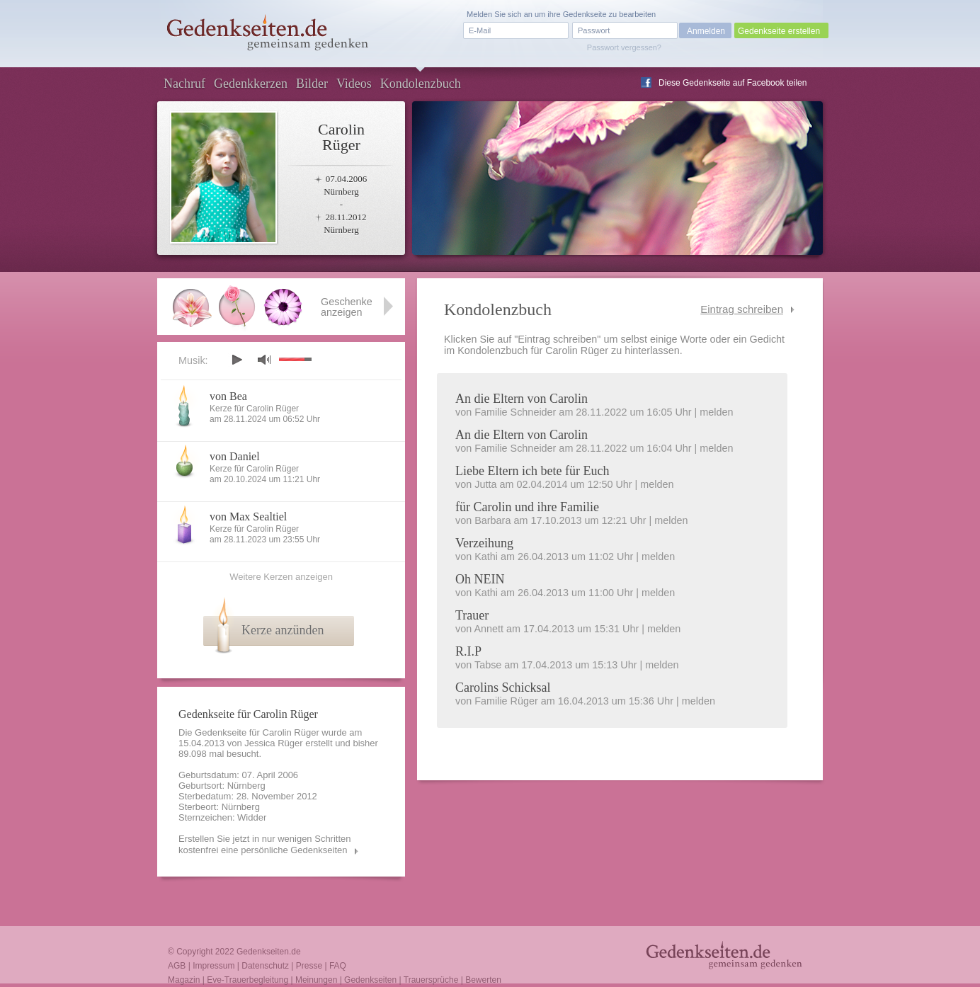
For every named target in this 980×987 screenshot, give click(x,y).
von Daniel (235, 456)
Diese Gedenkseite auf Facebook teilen (733, 83)
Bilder (312, 83)
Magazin (184, 980)
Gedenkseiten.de (269, 952)
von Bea (228, 396)
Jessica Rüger (273, 743)
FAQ (337, 966)
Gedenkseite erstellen (779, 31)
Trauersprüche (431, 980)
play (236, 360)
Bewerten (483, 980)
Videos (354, 83)
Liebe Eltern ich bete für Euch (532, 471)
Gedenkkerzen (250, 83)
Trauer (472, 615)
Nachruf (184, 83)
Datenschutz (265, 966)
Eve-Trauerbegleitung (247, 980)
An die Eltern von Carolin (521, 399)
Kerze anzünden (282, 630)
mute (264, 359)
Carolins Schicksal (502, 687)
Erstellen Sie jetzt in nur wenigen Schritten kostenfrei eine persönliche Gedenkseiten (264, 844)
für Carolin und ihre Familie (527, 507)
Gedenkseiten (370, 980)
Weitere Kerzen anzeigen (281, 576)
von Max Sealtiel (248, 516)
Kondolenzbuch (420, 83)
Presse (309, 966)
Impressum (213, 966)
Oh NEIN (480, 579)
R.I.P (468, 651)
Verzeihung (484, 543)
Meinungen (316, 980)
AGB (177, 966)
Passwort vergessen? (624, 47)
